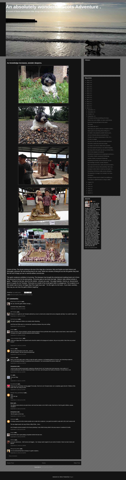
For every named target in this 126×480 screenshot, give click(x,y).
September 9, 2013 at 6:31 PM (18, 408)
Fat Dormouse (14, 319)
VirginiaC (13, 357)
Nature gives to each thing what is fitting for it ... (99, 130)
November (90, 112)
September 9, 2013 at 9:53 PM (18, 436)
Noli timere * (91, 175)
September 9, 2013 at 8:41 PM (18, 429)
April (89, 190)
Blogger (71, 477)
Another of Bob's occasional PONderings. (98, 158)
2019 (88, 95)
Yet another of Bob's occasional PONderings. (98, 156)
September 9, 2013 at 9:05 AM (18, 326)
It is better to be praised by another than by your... (100, 133)
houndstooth (14, 384)
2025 (88, 82)
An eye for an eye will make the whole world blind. (100, 141)
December (90, 109)
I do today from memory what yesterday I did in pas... (100, 166)
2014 (88, 105)
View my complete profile (91, 247)
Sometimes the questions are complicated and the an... (101, 154)
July (89, 184)
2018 (88, 97)
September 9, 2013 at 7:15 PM (18, 416)
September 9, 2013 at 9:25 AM (18, 335)
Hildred (12, 439)
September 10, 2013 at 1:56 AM (18, 445)
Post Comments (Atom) (46, 467)
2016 (88, 101)
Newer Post (10, 463)
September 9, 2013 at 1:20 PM (18, 372)
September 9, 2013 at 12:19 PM (18, 354)
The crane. (90, 124)
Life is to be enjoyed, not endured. (96, 152)
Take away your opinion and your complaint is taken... (101, 128)
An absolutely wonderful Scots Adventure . (53, 6)
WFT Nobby (14, 312)
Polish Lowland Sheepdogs (25, 294)
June (89, 186)
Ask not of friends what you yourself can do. (98, 135)
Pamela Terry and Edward (17, 392)
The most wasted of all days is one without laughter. (100, 147)
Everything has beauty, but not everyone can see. (100, 160)
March (89, 193)
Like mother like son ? (93, 126)
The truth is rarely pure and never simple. (98, 143)
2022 (88, 88)
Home (44, 463)
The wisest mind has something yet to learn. (98, 118)
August (90, 182)
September (91, 116)
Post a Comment (13, 456)
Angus (12, 329)
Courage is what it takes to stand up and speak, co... (100, 169)
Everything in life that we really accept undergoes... (100, 171)
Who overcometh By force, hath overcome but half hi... (101, 164)
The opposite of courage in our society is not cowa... (100, 173)
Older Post (77, 463)
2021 (88, 91)
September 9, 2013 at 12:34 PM (18, 363)
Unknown (13, 419)
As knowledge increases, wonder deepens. (98, 162)
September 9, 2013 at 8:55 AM (18, 316)
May (89, 188)
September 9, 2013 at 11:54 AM (18, 345)
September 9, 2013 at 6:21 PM (18, 400)
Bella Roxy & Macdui (16, 301)
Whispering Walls (15, 448)
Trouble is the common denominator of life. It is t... (100, 137)
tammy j (13, 348)
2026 (88, 80)
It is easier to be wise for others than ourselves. (99, 145)
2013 (88, 108)
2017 (88, 99)
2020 (88, 93)
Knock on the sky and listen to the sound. (98, 122)
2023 (88, 86)
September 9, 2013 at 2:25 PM (18, 389)
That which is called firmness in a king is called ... (99, 179)
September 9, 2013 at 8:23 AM (18, 308)
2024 (88, 84)
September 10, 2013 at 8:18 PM (18, 452)
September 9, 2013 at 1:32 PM (18, 380)
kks (11, 375)
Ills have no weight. (92, 139)
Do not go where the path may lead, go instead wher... (101, 150)
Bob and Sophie (15, 294)
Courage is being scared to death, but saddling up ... (100, 177)
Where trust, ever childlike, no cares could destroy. (100, 120)
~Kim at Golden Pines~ (16, 338)
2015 (88, 103)
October (90, 114)
